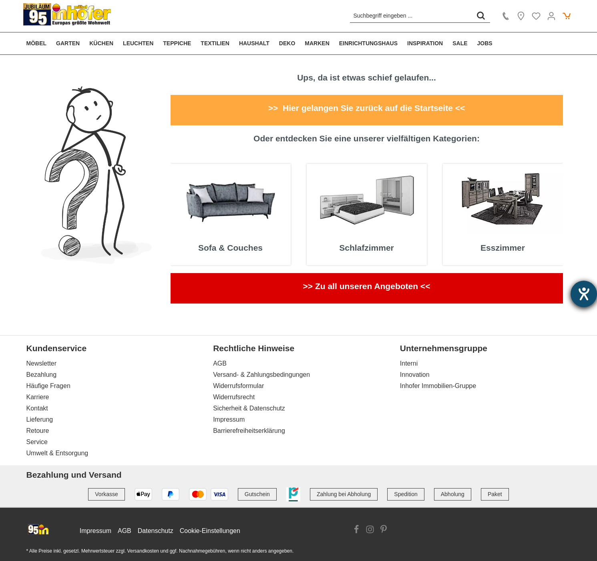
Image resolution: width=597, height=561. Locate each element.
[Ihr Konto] (551, 16)
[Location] (521, 16)
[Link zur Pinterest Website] (383, 530)
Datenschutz (155, 530)
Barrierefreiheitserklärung (249, 430)
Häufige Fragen (48, 385)
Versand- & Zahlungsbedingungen (261, 374)
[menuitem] (39, 43)
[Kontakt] (505, 16)
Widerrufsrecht (234, 397)
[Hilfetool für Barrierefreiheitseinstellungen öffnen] (584, 294)
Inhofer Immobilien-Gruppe (438, 385)
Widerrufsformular (238, 385)
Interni (409, 363)
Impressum (229, 419)
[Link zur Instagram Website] (370, 530)
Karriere (37, 397)
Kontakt (37, 408)
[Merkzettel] (536, 16)
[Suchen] (481, 15)
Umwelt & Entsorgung (57, 453)
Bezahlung (41, 374)
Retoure (37, 430)
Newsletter (41, 363)
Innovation (415, 374)
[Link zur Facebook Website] (356, 530)
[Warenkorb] (566, 16)
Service (37, 441)
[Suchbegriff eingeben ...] (411, 15)
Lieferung (39, 419)
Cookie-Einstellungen (210, 530)
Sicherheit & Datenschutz (249, 408)
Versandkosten (143, 551)
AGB (220, 363)
